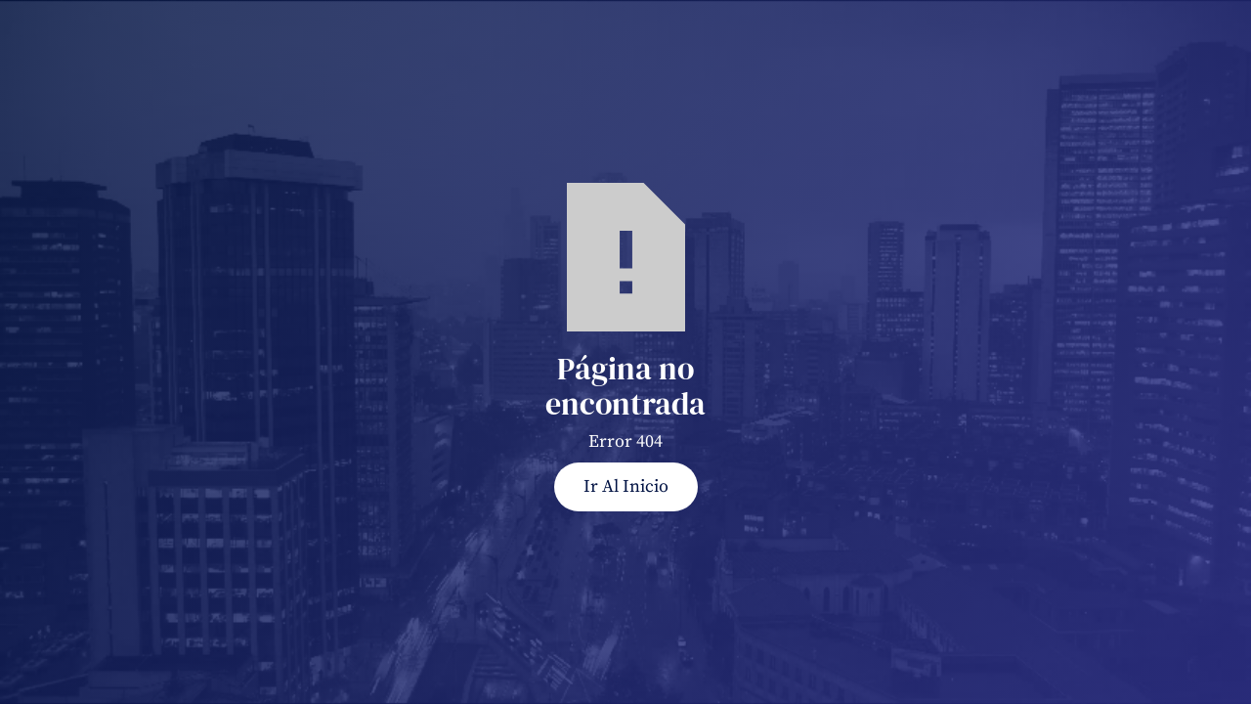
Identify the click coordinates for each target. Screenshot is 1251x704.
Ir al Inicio (626, 486)
